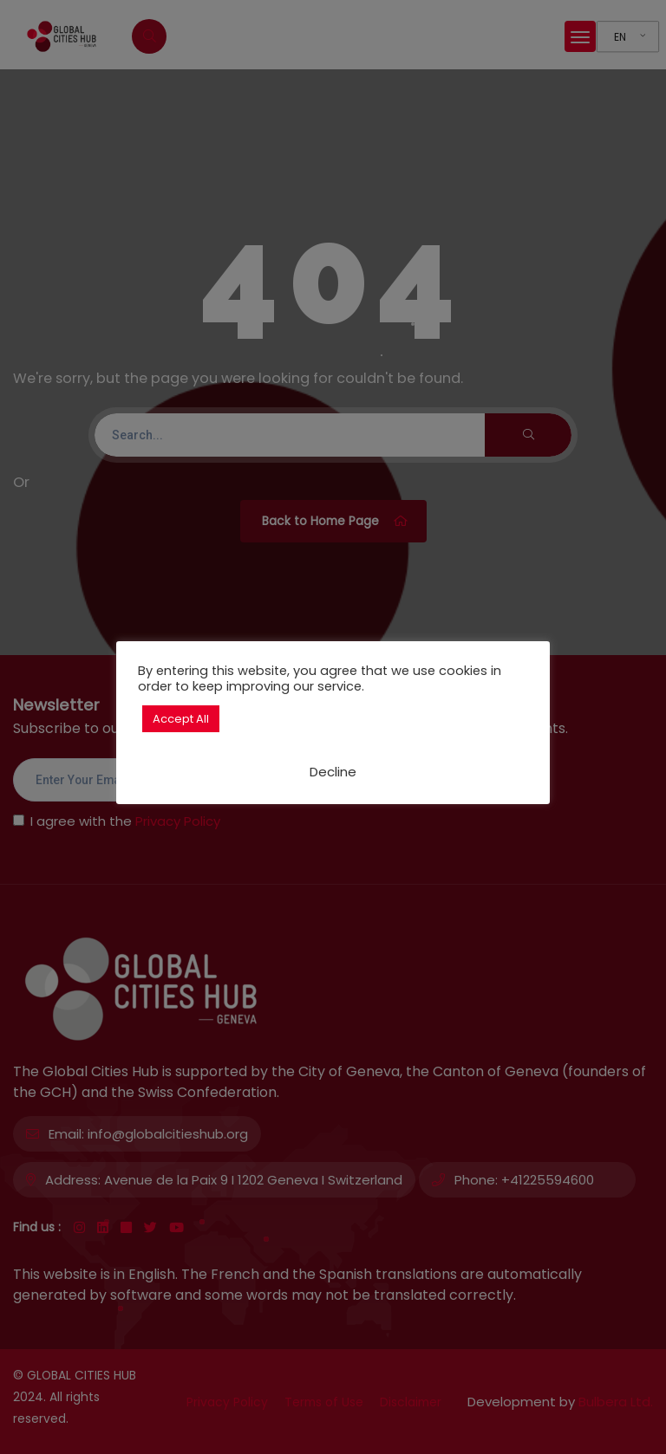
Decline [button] (333, 772)
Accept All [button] (181, 719)
